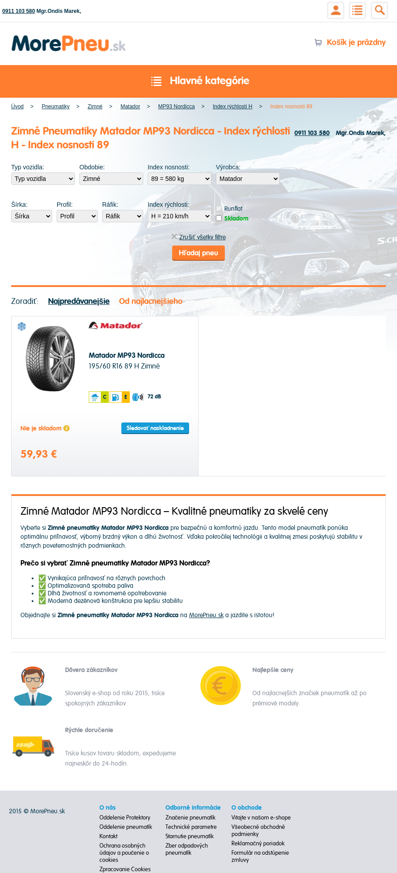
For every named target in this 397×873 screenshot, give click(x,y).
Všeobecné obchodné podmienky (258, 831)
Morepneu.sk (69, 37)
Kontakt (108, 836)
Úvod (17, 106)
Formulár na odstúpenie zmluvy (260, 856)
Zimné (94, 106)
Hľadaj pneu (198, 253)
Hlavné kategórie (198, 81)
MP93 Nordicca (176, 106)
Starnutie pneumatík (189, 836)
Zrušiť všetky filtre (198, 237)
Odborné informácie (193, 808)
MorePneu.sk (206, 615)
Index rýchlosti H (232, 106)
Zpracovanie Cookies (125, 869)
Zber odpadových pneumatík (186, 849)
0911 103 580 (18, 11)
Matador (130, 106)
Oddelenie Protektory (124, 817)
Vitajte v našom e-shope (261, 817)
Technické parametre (191, 827)
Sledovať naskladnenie (155, 428)
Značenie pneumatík (190, 817)
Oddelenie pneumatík (125, 827)
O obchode (247, 808)
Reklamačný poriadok (258, 843)
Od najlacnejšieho (150, 301)
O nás (107, 808)
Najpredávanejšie (79, 301)
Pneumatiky (55, 106)
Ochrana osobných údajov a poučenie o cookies (124, 853)
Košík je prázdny (350, 42)
